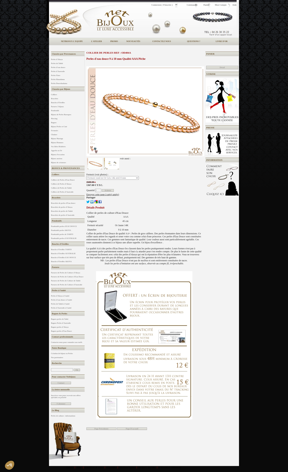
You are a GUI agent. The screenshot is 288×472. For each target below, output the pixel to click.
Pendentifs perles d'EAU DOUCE (64, 226)
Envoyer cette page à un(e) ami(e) (102, 194)
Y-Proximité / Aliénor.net (170, 467)
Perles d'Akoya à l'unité (60, 296)
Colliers (54, 95)
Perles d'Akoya (57, 59)
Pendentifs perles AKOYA (61, 230)
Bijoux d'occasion (58, 155)
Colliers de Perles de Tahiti (61, 188)
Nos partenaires (57, 357)
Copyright (111, 467)
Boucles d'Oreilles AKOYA (61, 261)
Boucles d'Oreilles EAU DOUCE (63, 257)
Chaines (54, 135)
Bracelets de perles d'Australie (62, 215)
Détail (222, 67)
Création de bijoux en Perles (62, 353)
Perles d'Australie (58, 71)
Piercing (54, 119)
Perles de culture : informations (63, 416)
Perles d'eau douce (58, 67)
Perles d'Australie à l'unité (61, 308)
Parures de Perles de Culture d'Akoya (65, 273)
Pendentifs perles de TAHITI (62, 234)
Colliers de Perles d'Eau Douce (63, 180)
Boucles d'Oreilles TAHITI (61, 249)
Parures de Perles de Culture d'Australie (66, 285)
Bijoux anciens (56, 159)
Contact (69, 467)
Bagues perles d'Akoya (60, 327)
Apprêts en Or (56, 151)
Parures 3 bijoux (57, 107)
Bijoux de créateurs (58, 163)
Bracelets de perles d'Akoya (61, 207)
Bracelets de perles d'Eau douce (63, 203)
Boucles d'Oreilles (58, 103)
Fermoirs (54, 131)
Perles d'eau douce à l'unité (61, 300)
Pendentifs (55, 111)
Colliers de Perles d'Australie (62, 192)
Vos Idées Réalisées (58, 147)
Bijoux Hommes (57, 143)
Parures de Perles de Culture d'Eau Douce (67, 277)
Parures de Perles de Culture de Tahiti (65, 281)
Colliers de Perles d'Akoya (61, 184)
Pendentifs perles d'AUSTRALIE (64, 238)
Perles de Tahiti (57, 63)
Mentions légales (127, 467)
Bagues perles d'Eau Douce (61, 331)
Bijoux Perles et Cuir (59, 127)
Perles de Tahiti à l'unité (60, 304)
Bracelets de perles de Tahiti (62, 211)
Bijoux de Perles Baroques (61, 115)
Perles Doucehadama (59, 83)
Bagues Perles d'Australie (61, 323)
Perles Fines (55, 75)
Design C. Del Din (147, 467)
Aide (79, 467)
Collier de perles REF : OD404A (108, 52)
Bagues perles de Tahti (59, 319)
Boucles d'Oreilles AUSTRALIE (63, 253)
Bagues (54, 123)
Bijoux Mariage (57, 139)
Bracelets (54, 99)
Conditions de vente (94, 467)
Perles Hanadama (58, 79)
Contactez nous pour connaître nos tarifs (66, 342)
